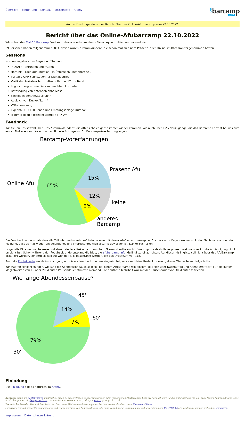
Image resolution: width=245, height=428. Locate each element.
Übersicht (11, 9)
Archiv (78, 9)
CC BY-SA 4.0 (171, 408)
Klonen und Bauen (143, 404)
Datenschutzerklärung (39, 415)
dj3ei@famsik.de (38, 400)
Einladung (17, 387)
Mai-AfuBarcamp (37, 42)
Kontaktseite (26, 261)
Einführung (29, 9)
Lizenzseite (221, 408)
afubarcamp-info (114, 252)
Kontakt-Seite (35, 398)
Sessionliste (62, 9)
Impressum (13, 415)
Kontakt (45, 9)
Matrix (97, 400)
